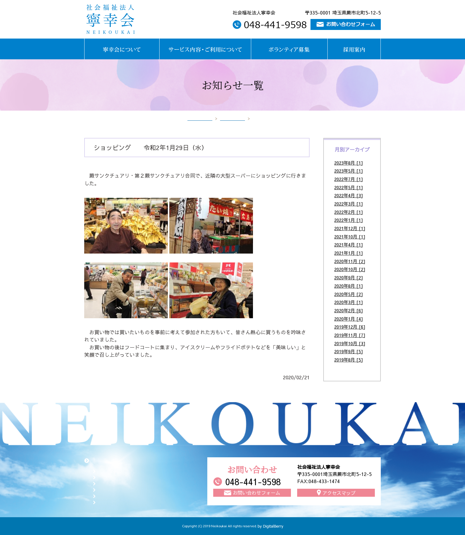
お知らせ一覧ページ (117, 502)
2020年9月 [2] (348, 277)
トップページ (199, 118)
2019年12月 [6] (349, 327)
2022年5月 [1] (348, 187)
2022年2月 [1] (348, 212)
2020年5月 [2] (348, 294)
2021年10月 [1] (349, 236)
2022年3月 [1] (348, 203)
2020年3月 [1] (348, 302)
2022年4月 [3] (348, 195)
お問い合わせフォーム (120, 496)
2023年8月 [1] (348, 163)
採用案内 (107, 490)
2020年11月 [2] (349, 261)
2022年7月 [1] (348, 179)
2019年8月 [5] (348, 359)
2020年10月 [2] (349, 269)
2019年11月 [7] (349, 335)
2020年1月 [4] (348, 319)
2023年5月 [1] (348, 171)
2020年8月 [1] (348, 286)
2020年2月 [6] (348, 310)
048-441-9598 (253, 481)
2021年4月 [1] (348, 244)
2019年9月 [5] (348, 351)
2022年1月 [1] (348, 220)
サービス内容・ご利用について (128, 477)
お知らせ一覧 (232, 118)
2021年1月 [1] (348, 253)
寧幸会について (113, 471)
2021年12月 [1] (349, 228)
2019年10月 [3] (349, 343)
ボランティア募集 (115, 483)
